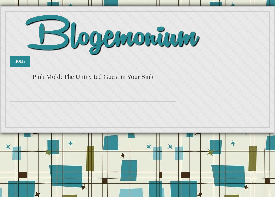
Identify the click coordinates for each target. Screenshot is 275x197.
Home (20, 61)
